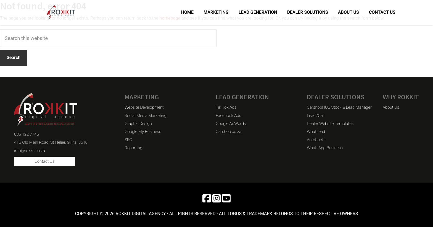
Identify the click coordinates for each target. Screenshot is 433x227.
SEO (128, 139)
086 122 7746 (26, 134)
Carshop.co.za (228, 131)
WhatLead (316, 131)
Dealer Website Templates (330, 123)
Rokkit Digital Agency (67, 12)
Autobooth (316, 139)
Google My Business (143, 131)
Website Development (144, 107)
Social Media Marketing (145, 115)
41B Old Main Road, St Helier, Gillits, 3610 (51, 142)
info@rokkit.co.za (29, 150)
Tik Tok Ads (226, 107)
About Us (391, 107)
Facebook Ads (228, 115)
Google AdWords (231, 123)
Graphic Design (138, 123)
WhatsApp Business (325, 147)
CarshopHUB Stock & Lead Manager (339, 107)
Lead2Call (315, 115)
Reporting (133, 147)
